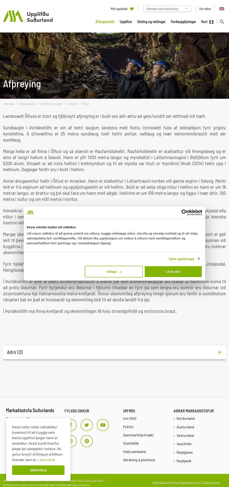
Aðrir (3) (15, 352)
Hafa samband (134, 451)
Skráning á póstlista (139, 460)
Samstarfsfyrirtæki (138, 435)
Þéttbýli (72, 104)
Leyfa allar (173, 271)
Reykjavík (184, 461)
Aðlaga (114, 271)
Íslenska (9, 104)
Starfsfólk (131, 443)
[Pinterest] (87, 441)
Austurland (185, 427)
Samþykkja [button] (38, 470)
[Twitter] (87, 425)
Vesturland (185, 435)
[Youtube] (103, 425)
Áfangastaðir (27, 104)
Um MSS (129, 418)
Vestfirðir (184, 444)
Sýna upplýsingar (182, 258)
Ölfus (86, 104)
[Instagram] (71, 441)
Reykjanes (185, 452)
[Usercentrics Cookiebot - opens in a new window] (184, 212)
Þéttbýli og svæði (51, 104)
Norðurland (186, 418)
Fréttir (128, 426)
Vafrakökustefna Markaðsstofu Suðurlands (186, 482)
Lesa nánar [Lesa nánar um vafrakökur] (46, 459)
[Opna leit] (222, 21)
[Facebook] (71, 425)
